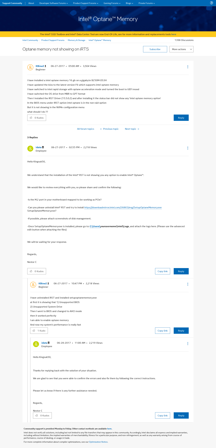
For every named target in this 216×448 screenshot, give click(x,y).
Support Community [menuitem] (12, 3)
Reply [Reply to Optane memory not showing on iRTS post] (181, 117)
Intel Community (30, 40)
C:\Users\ (95, 226)
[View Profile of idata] (40, 147)
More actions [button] (179, 49)
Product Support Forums (52, 40)
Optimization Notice (98, 441)
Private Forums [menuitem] (146, 2)
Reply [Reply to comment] (181, 271)
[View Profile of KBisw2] (41, 66)
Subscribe (155, 49)
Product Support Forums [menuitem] (84, 2)
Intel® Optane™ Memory (100, 40)
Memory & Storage (76, 40)
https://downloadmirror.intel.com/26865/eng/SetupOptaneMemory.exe (123, 207)
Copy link (163, 271)
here (173, 34)
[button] (187, 67)
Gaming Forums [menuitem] (111, 2)
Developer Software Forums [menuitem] (52, 2)
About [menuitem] (31, 2)
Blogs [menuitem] (128, 2)
